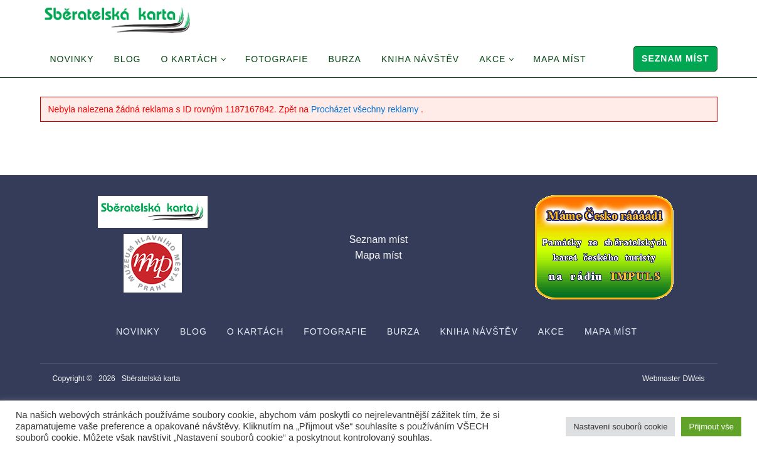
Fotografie (277, 59)
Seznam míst (675, 58)
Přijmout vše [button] (711, 426)
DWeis (693, 378)
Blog (127, 59)
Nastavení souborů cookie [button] (620, 426)
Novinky (72, 59)
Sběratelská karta (151, 378)
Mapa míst (559, 59)
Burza (345, 59)
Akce (492, 59)
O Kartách (189, 59)
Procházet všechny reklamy (366, 109)
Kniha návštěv (420, 59)
